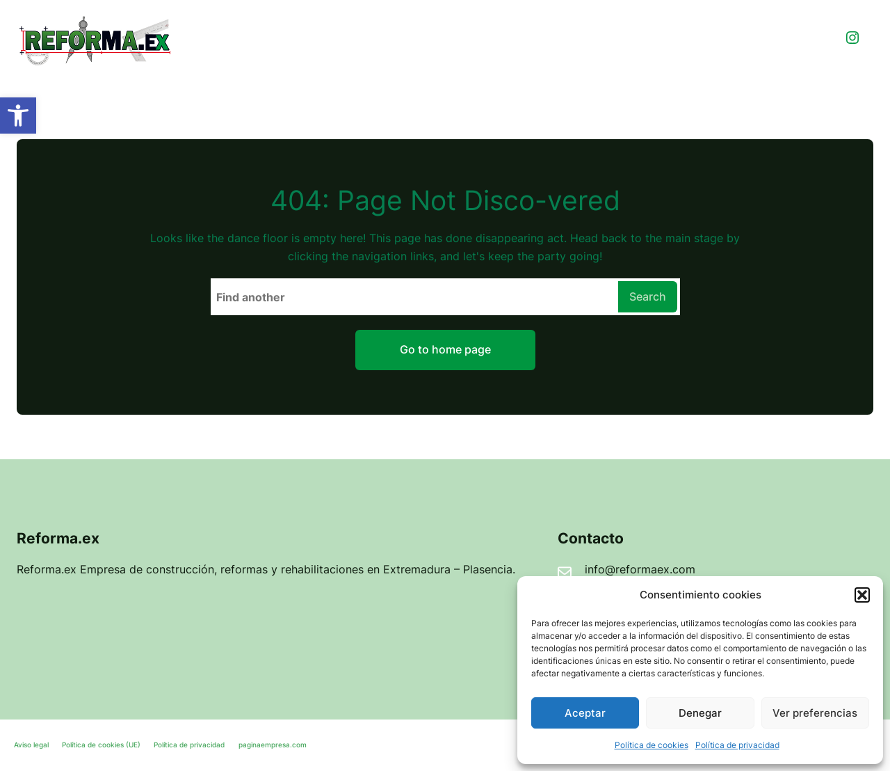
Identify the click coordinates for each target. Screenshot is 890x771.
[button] (18, 115)
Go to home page (445, 349)
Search (647, 296)
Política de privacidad (737, 745)
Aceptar (585, 713)
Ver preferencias (814, 713)
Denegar (700, 713)
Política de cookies (651, 745)
